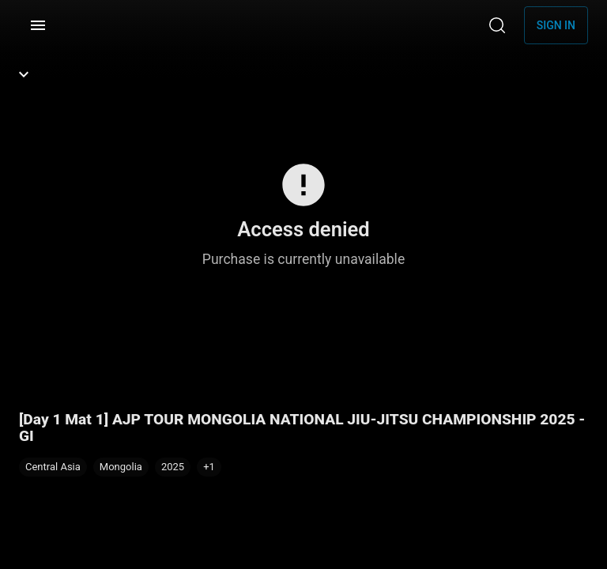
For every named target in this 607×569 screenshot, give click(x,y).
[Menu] (38, 25)
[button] (209, 467)
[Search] (497, 25)
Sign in (556, 25)
